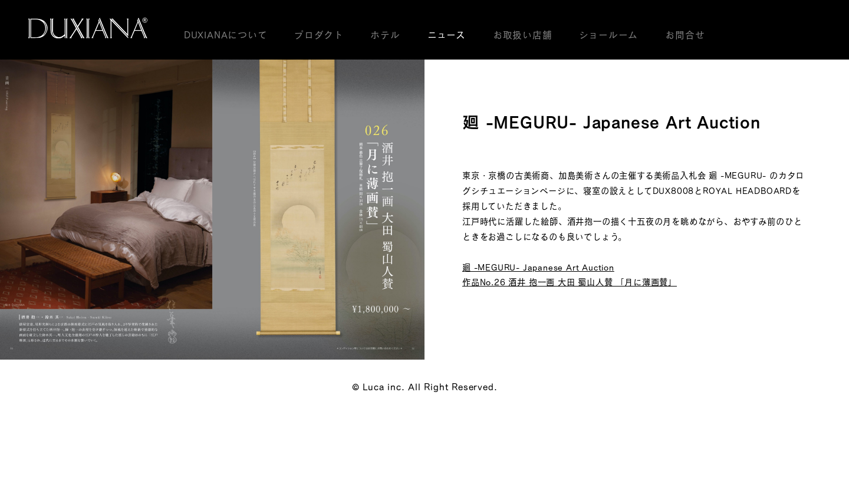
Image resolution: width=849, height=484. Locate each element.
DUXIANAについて (226, 34)
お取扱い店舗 (522, 34)
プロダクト (318, 34)
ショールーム (608, 34)
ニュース (446, 34)
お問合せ (685, 34)
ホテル (385, 34)
